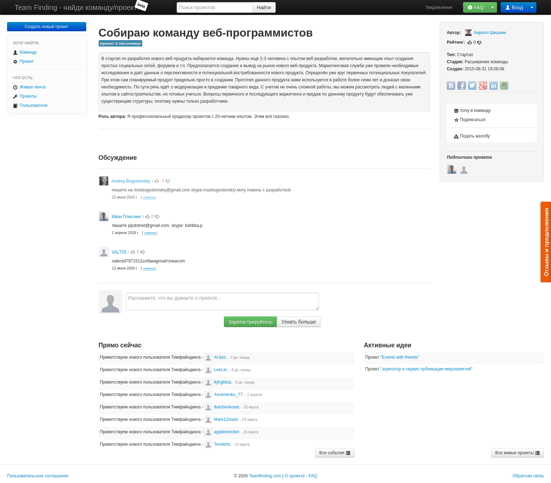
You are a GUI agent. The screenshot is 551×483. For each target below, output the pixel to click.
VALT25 (119, 252)
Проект (23, 61)
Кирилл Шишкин (485, 32)
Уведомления (439, 7)
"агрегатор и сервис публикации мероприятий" (426, 369)
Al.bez (215, 357)
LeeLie (215, 369)
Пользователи (30, 105)
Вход (514, 7)
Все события (335, 452)
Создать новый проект (46, 26)
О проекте (295, 475)
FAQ (476, 7)
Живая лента (29, 87)
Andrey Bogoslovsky (130, 181)
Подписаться (469, 120)
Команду (25, 52)
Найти (264, 7)
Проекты (25, 96)
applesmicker (221, 431)
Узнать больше (298, 322)
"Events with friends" (399, 357)
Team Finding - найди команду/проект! (77, 7)
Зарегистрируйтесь (250, 322)
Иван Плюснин (126, 216)
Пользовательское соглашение (37, 475)
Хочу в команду (472, 110)
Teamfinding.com (265, 475)
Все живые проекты (517, 452)
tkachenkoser (221, 407)
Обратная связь (528, 475)
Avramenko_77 (223, 394)
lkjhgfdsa (217, 382)
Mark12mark (221, 419)
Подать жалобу (472, 136)
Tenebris (217, 444)
